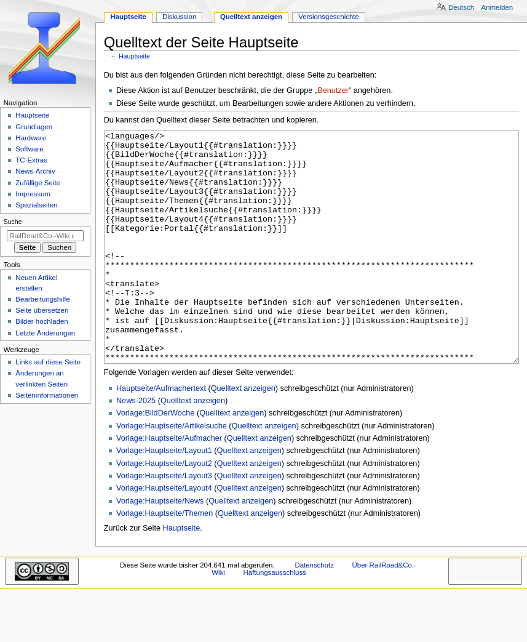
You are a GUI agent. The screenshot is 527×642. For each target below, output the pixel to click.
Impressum (32, 194)
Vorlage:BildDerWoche (155, 459)
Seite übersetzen (41, 310)
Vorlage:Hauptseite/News (160, 547)
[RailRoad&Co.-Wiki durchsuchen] (45, 235)
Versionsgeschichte (328, 16)
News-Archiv (35, 171)
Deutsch (461, 7)
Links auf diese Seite (48, 362)
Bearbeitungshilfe (42, 299)
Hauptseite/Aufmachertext (161, 434)
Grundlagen (33, 126)
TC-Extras (31, 160)
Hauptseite (134, 56)
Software (29, 149)
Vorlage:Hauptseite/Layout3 (164, 522)
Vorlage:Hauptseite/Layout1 (164, 496)
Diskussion (179, 16)
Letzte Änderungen (45, 333)
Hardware (30, 138)
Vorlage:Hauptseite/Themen (164, 559)
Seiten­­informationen (46, 395)
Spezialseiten (36, 205)
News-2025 (136, 447)
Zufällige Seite (37, 183)
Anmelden (497, 7)
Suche (13, 221)
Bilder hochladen (41, 321)
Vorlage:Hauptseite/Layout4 (164, 534)
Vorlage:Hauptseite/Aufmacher (169, 484)
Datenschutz (314, 611)
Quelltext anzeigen (243, 434)
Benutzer (333, 90)
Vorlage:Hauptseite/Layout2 (164, 509)
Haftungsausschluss (275, 618)
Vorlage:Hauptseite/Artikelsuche (171, 472)
